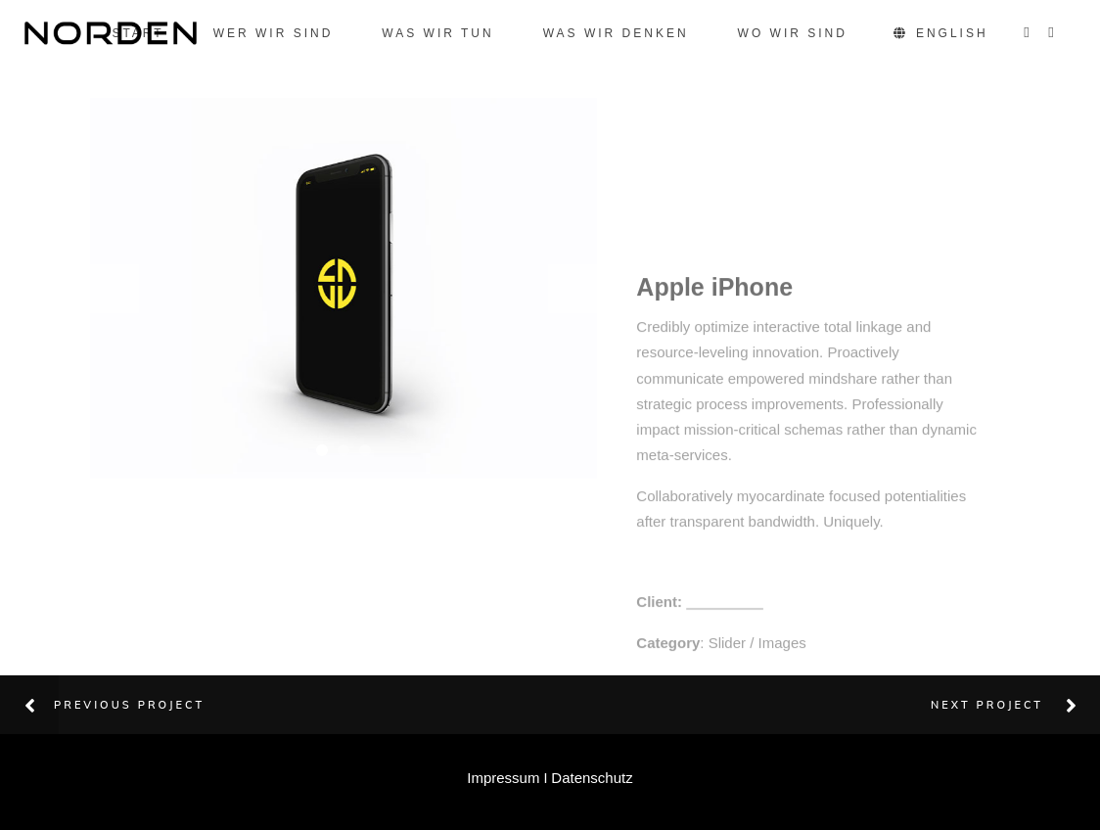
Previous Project (129, 705)
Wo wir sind (793, 33)
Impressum (503, 777)
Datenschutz (591, 777)
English (942, 33)
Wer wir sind (273, 33)
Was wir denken (616, 33)
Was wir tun (437, 33)
